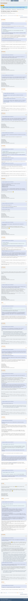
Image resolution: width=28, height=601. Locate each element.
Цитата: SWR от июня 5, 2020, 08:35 (7, 562)
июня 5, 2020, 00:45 (3, 371)
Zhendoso (3, 51)
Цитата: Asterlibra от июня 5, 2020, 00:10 (8, 284)
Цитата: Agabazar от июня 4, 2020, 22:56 (8, 472)
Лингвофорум (4, 3)
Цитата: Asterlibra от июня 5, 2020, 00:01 (8, 203)
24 (20, 15)
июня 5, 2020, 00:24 (3, 324)
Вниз (1, 15)
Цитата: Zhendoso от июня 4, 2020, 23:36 (9, 98)
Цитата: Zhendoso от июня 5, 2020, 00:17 (8, 373)
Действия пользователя (23, 594)
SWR (3, 498)
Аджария (2, 454)
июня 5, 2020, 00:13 (3, 268)
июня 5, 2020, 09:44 (3, 583)
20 (16, 15)
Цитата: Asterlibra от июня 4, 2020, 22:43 (8, 132)
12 (9, 592)
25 (21, 15)
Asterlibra (3, 19)
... (7, 15)
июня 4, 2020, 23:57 (3, 114)
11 (8, 592)
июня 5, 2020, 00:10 (3, 238)
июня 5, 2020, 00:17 (3, 282)
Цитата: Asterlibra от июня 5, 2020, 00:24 (8, 349)
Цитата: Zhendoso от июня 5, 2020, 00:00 (8, 240)
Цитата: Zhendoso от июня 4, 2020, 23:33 (8, 27)
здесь (15, 7)
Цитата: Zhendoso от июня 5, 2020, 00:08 (8, 326)
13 (10, 592)
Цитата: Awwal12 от (6, 151)
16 (12, 15)
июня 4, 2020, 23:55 (3, 90)
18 (14, 15)
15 (11, 15)
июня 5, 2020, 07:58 (3, 484)
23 (19, 15)
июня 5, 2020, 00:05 (3, 201)
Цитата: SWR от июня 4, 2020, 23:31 (9, 93)
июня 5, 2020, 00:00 (3, 130)
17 (13, 15)
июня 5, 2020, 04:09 (3, 418)
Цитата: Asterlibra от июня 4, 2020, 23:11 (8, 470)
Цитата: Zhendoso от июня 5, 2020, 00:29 (8, 401)
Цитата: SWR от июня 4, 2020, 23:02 (7, 420)
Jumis (3, 483)
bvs (2, 302)
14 (10, 15)
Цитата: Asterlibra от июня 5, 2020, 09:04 (8, 585)
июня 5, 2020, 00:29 (3, 347)
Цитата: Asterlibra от (6, 242)
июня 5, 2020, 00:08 (3, 220)
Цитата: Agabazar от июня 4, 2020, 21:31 (8, 116)
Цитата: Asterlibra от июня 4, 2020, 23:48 (8, 75)
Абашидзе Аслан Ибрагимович (13, 462)
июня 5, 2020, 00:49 (3, 399)
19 (15, 15)
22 (18, 15)
